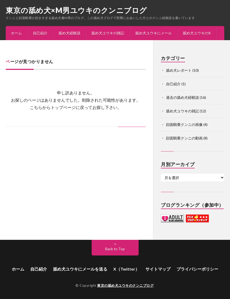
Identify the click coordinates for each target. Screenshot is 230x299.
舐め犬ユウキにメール (153, 33)
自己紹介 (40, 33)
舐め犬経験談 (69, 33)
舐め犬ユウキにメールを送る (80, 268)
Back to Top (115, 249)
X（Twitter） (126, 268)
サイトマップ (157, 268)
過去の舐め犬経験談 (182, 97)
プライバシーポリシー (197, 268)
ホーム (16, 33)
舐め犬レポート (179, 70)
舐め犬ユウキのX (197, 33)
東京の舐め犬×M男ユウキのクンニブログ (76, 10)
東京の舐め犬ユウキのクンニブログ (125, 285)
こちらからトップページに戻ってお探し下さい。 (76, 107)
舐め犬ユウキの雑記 (107, 33)
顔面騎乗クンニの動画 (184, 138)
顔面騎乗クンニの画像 (184, 124)
